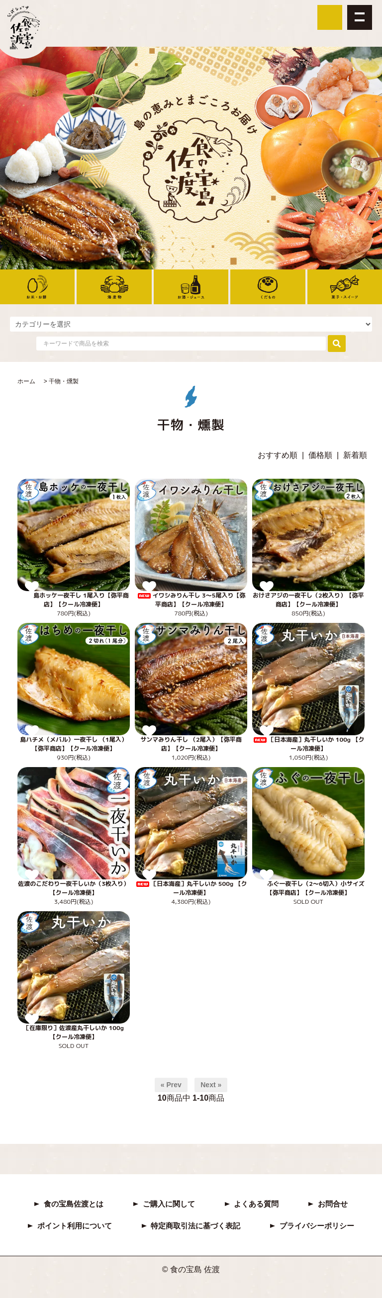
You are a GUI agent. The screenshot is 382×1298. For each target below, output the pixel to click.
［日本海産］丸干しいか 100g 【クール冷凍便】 (308, 744)
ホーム (26, 381)
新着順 (355, 455)
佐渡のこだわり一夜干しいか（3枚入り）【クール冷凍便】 (73, 888)
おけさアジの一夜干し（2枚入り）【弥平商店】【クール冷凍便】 (308, 599)
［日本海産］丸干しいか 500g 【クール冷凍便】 (191, 888)
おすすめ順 (277, 455)
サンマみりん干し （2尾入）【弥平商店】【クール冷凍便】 (190, 744)
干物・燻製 (64, 381)
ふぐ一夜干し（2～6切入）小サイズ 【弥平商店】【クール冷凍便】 (308, 888)
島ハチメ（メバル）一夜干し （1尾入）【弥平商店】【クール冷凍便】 (73, 744)
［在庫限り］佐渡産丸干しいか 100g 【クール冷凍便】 (73, 1032)
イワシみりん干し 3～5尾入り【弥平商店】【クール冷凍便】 (190, 599)
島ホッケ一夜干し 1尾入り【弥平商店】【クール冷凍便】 (73, 599)
